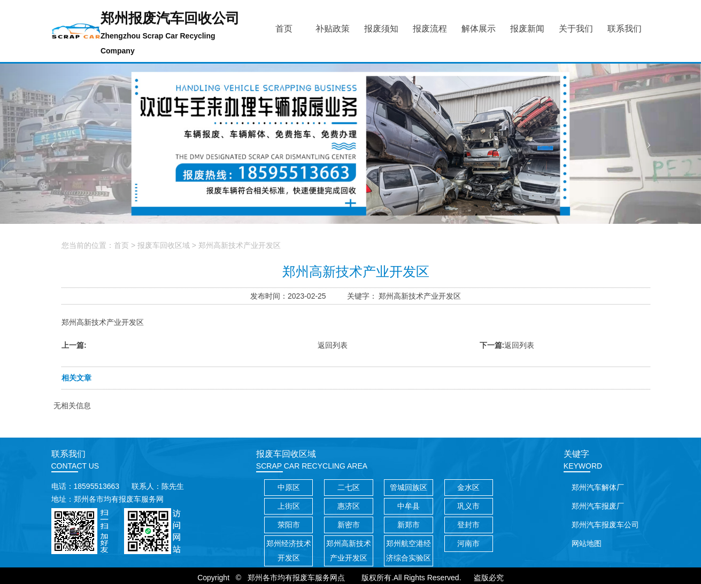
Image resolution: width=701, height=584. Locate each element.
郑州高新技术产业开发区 (239, 245)
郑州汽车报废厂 (598, 506)
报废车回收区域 (163, 245)
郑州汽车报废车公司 (605, 524)
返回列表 (333, 345)
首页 (121, 245)
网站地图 (587, 543)
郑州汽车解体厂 (598, 487)
